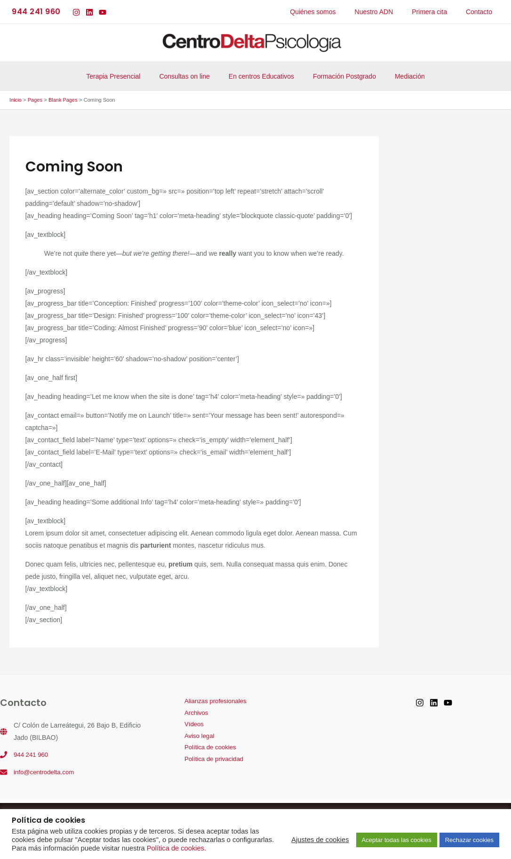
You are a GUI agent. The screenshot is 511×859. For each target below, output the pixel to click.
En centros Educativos (261, 76)
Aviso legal (194, 738)
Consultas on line (190, 76)
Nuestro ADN (388, 12)
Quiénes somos (332, 12)
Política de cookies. (176, 848)
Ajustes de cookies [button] (320, 839)
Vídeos (188, 726)
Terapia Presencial (124, 76)
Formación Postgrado (338, 76)
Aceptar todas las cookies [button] (396, 839)
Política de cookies (205, 750)
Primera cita (437, 12)
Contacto (482, 12)
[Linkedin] (89, 12)
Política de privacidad (209, 763)
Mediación (398, 76)
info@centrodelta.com (46, 771)
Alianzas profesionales (211, 701)
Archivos (191, 714)
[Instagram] (76, 12)
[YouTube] (102, 12)
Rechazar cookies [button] (469, 839)
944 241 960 (32, 754)
